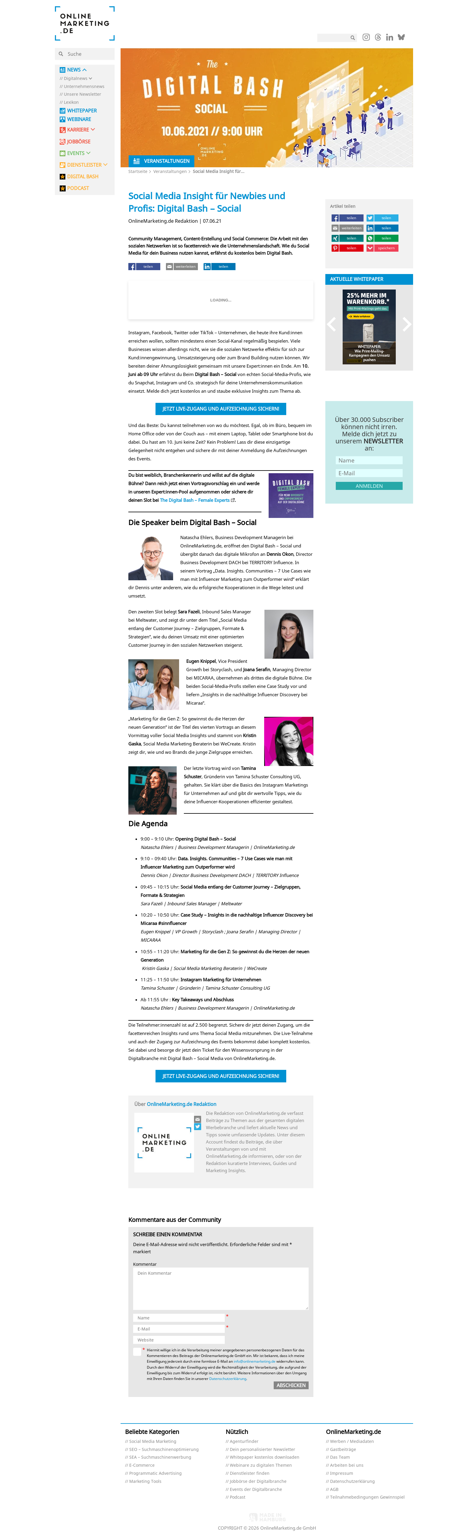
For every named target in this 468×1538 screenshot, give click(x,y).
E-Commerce (142, 1465)
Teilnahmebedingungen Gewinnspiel (367, 1497)
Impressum (341, 1473)
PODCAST (78, 188)
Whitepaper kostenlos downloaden (264, 1457)
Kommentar (145, 1264)
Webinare (79, 119)
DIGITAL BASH (82, 177)
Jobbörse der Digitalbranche (258, 1481)
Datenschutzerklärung (227, 1378)
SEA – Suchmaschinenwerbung (160, 1457)
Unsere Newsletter (82, 94)
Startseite (137, 171)
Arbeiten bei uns (347, 1465)
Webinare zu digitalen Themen (261, 1465)
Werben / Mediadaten (352, 1441)
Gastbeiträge (343, 1449)
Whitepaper (82, 111)
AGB (334, 1489)
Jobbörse (78, 142)
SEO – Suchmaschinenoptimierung (164, 1449)
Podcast (237, 1497)
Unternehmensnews (84, 86)
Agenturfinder (244, 1441)
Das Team (340, 1457)
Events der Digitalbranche (256, 1489)
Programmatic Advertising (155, 1473)
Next (404, 324)
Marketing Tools (145, 1481)
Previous (334, 324)
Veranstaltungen (170, 171)
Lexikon (71, 102)
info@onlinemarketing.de (254, 1361)
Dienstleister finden (250, 1473)
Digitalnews (75, 78)
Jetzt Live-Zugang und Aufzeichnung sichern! (221, 409)
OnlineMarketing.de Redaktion (181, 1104)
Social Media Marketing (152, 1441)
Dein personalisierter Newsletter (262, 1449)
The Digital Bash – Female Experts (195, 500)
